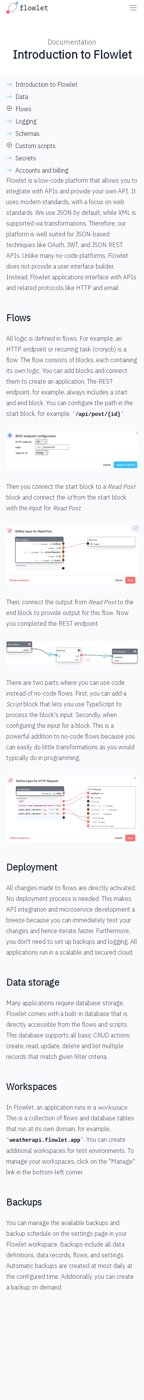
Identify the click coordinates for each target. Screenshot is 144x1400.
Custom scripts (35, 146)
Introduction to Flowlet (46, 84)
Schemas (27, 133)
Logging (25, 121)
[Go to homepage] (29, 8)
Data (21, 97)
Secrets (25, 158)
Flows (23, 109)
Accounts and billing (41, 170)
